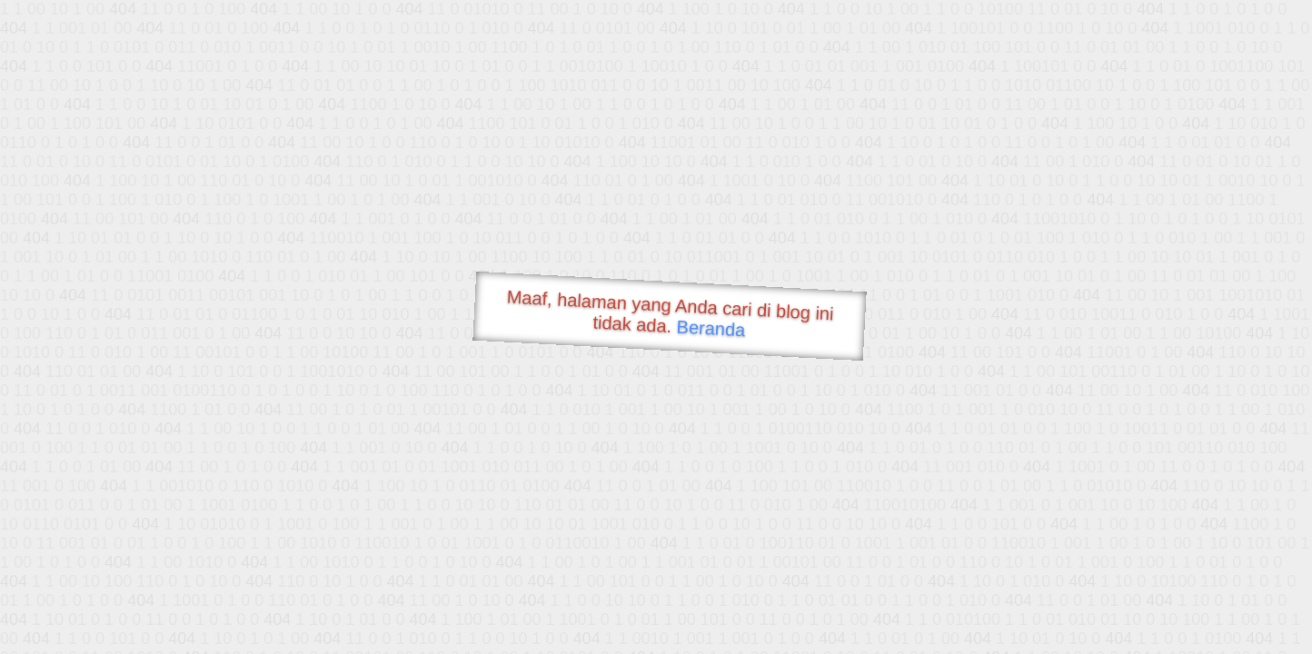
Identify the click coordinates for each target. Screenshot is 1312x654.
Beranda (711, 328)
